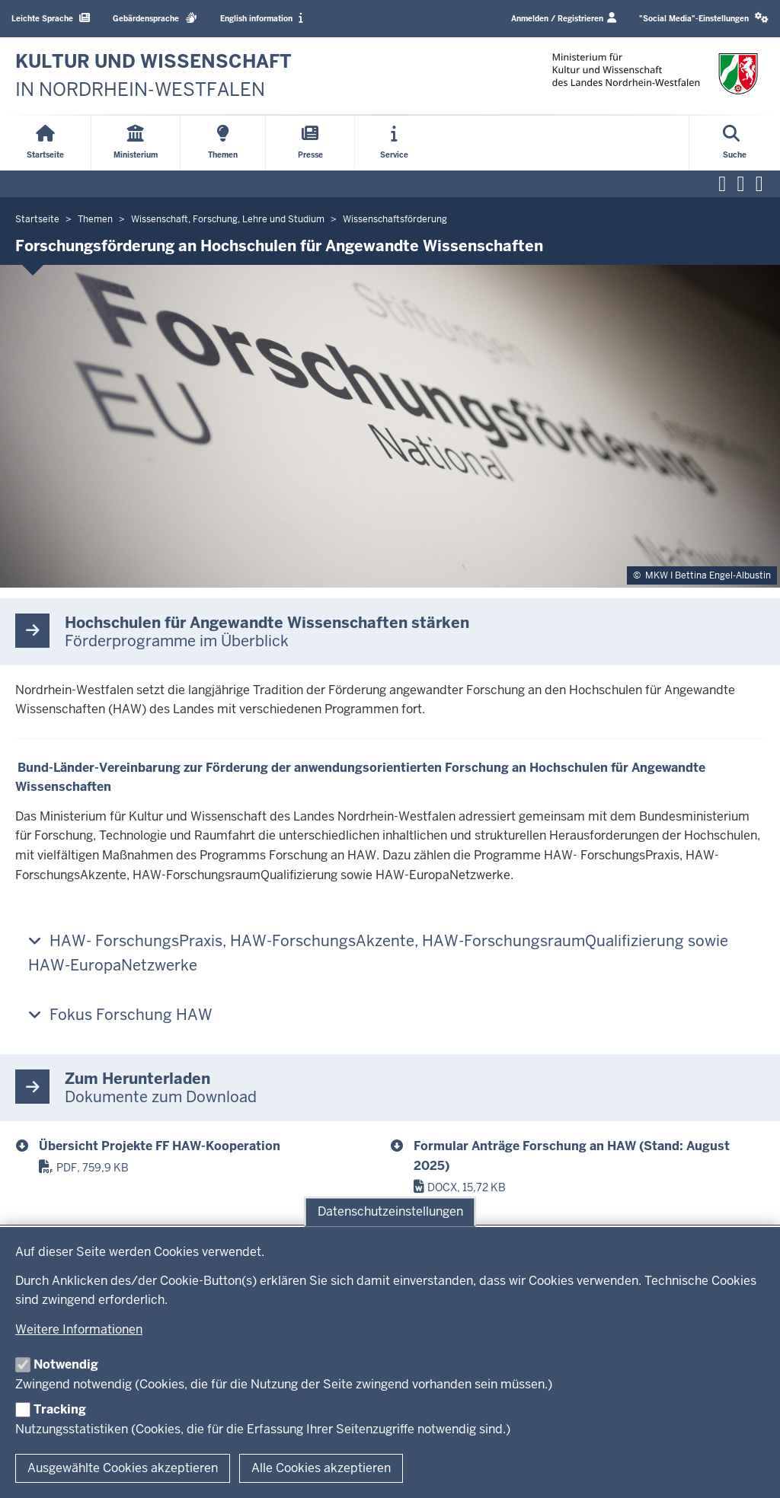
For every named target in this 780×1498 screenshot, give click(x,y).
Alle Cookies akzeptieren (321, 1468)
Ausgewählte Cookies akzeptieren (122, 1468)
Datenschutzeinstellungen (390, 1211)
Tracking (60, 1409)
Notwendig (66, 1364)
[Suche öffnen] (734, 143)
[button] (704, 18)
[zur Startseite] (153, 76)
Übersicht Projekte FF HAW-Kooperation (159, 1146)
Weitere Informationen (78, 1329)
